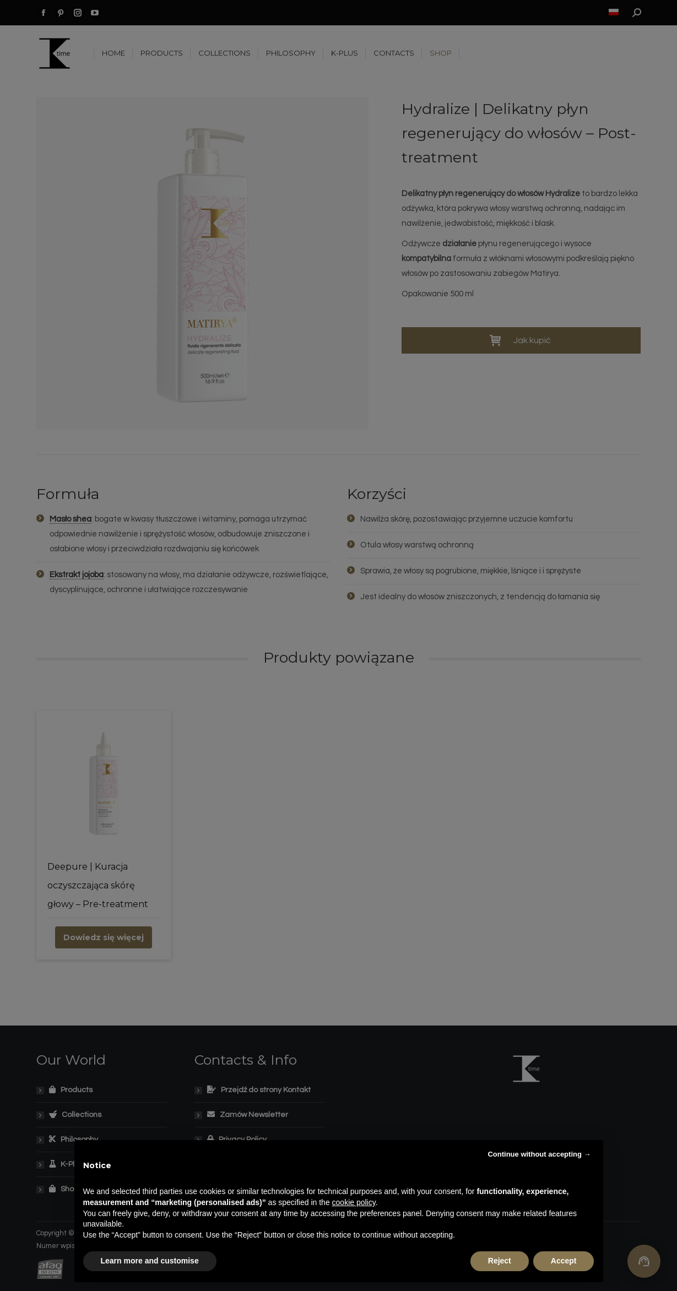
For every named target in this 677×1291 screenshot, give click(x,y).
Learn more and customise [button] (150, 1260)
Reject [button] (499, 1260)
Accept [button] (564, 1260)
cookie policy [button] (354, 1202)
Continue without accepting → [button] (539, 1154)
